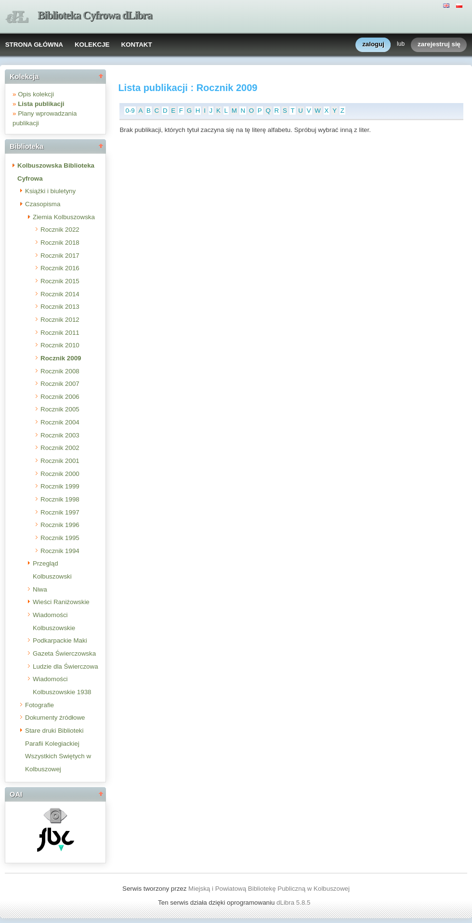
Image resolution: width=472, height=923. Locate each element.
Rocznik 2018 (59, 242)
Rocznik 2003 (59, 435)
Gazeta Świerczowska (64, 653)
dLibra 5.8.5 (294, 902)
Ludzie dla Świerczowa (65, 666)
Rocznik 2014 (59, 294)
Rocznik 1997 (59, 512)
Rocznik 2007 (59, 383)
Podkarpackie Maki (60, 640)
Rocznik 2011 (59, 332)
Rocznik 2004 (59, 422)
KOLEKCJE (92, 44)
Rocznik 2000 (59, 473)
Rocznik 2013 (59, 306)
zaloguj (373, 44)
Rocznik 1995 (59, 537)
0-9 (129, 110)
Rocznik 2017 (59, 255)
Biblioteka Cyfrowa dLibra (95, 15)
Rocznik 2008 (59, 371)
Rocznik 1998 (59, 499)
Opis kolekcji (36, 94)
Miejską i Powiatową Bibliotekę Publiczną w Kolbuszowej (269, 888)
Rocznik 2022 (59, 229)
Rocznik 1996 (59, 524)
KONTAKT (136, 44)
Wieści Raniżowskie (61, 602)
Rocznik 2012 (59, 319)
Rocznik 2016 (59, 268)
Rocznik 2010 (59, 345)
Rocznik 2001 (59, 460)
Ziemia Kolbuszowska (64, 217)
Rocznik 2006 (59, 396)
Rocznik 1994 (59, 550)
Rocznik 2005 (59, 409)
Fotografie (39, 705)
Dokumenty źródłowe (55, 717)
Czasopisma (42, 204)
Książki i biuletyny (50, 191)
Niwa (40, 589)
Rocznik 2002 (59, 447)
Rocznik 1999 (59, 486)
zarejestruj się (439, 44)
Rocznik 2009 (60, 358)
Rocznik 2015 (59, 281)
